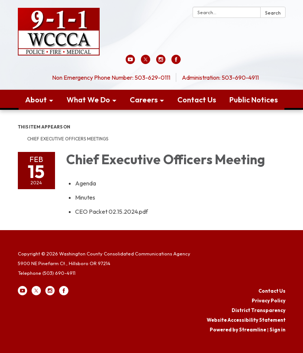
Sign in (278, 330)
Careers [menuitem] (144, 99)
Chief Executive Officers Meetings (67, 138)
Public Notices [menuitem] (253, 99)
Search (273, 13)
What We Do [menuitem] (88, 99)
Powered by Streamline (238, 330)
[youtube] (130, 62)
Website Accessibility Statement (246, 320)
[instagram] (160, 62)
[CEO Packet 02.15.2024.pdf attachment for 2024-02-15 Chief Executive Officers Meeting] (111, 211)
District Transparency (259, 310)
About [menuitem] (36, 99)
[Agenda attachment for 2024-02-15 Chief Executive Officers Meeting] (85, 183)
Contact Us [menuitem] (196, 99)
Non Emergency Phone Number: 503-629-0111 (111, 77)
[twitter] (145, 62)
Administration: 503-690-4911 (220, 77)
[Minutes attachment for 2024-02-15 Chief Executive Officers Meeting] (85, 197)
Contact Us (272, 291)
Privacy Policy (269, 300)
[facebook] (176, 62)
